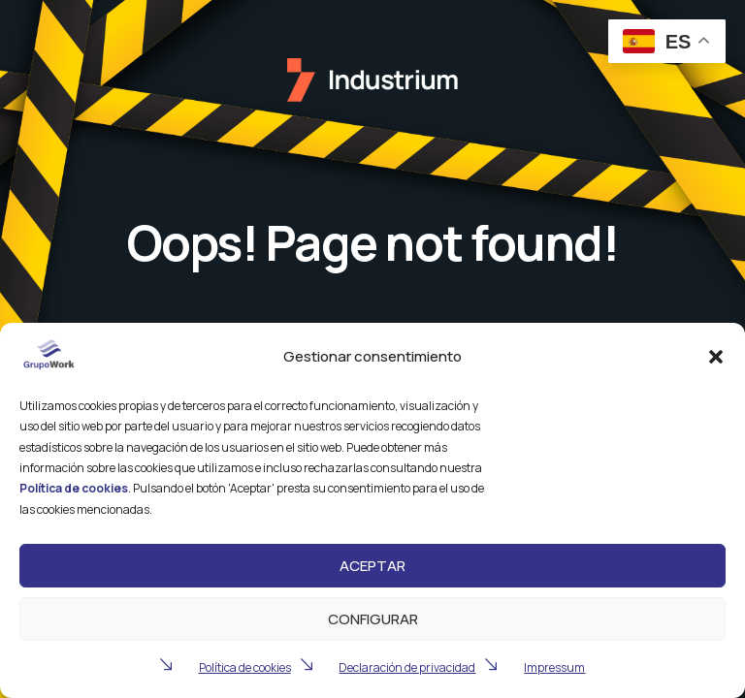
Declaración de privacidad (407, 667)
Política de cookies (245, 667)
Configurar (373, 619)
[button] (716, 356)
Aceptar (372, 565)
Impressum (554, 667)
